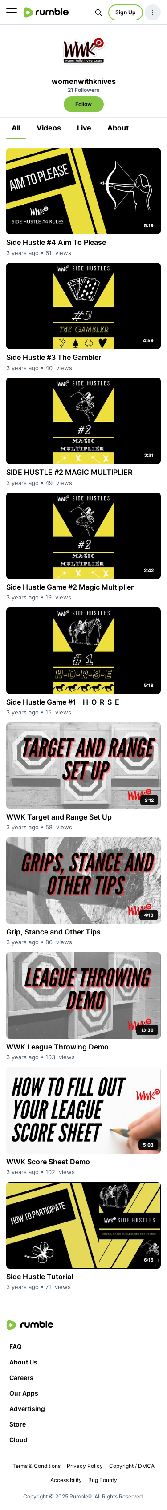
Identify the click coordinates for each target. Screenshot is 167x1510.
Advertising (27, 1408)
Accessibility (66, 1480)
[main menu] (11, 12)
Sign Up (125, 12)
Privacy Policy (85, 1466)
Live (84, 127)
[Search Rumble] (98, 12)
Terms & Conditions (36, 1466)
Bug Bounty (102, 1480)
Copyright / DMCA (132, 1466)
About (118, 127)
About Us (23, 1362)
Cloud (18, 1439)
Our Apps (23, 1393)
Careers (21, 1377)
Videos (49, 127)
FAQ (15, 1346)
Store (17, 1424)
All (16, 127)
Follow (83, 104)
